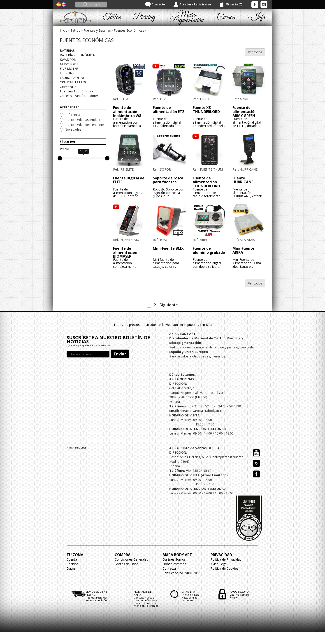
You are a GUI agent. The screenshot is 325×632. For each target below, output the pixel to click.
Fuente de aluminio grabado (209, 250)
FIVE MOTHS (69, 68)
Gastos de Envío (126, 564)
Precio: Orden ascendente (83, 119)
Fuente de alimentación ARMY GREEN (244, 111)
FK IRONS (67, 73)
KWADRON (68, 59)
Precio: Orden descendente (84, 124)
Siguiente (169, 305)
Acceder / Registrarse (195, 4)
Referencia (72, 115)
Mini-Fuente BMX (168, 248)
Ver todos (255, 52)
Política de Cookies (224, 568)
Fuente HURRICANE (242, 180)
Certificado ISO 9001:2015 (181, 573)
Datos (71, 568)
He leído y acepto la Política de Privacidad (90, 345)
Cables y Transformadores (79, 96)
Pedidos (72, 564)
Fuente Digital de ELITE (128, 180)
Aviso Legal (219, 564)
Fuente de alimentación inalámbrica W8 (127, 111)
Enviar (120, 354)
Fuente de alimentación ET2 (168, 109)
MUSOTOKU (69, 64)
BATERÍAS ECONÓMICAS (78, 55)
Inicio (63, 30)
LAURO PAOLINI (72, 77)
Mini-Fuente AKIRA (243, 250)
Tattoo (75, 30)
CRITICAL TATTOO (74, 82)
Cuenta (72, 559)
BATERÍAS (67, 50)
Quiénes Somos (174, 559)
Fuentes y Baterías (97, 30)
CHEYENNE (68, 87)
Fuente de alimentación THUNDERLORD (206, 182)
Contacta (169, 568)
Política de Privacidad (226, 559)
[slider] (60, 158)
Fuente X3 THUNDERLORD (206, 109)
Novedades (73, 129)
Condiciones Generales (131, 559)
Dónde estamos (174, 564)
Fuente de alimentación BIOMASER (125, 252)
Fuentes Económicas (129, 30)
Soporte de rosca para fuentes (168, 180)
